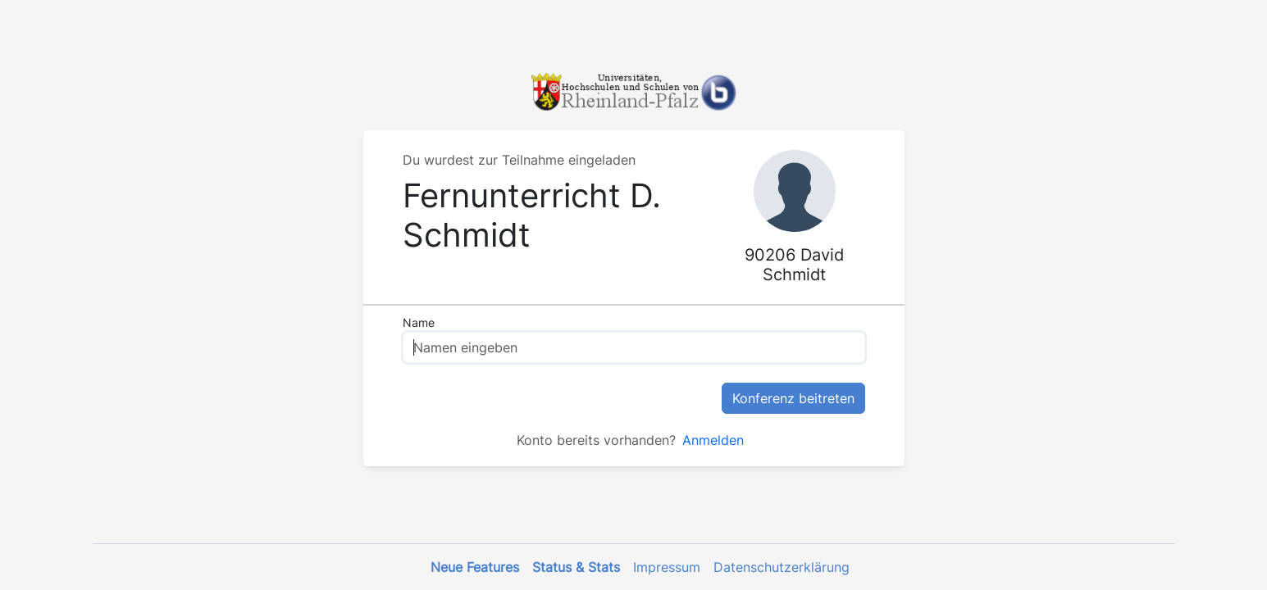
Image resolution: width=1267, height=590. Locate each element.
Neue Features (475, 567)
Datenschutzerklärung (781, 567)
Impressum (666, 567)
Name (419, 322)
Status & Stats (576, 567)
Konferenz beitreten (793, 398)
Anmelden (713, 440)
